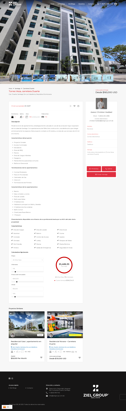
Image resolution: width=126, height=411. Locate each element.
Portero (16, 248)
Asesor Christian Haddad (101, 112)
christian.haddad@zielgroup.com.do (101, 121)
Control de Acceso (42, 237)
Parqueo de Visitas (65, 240)
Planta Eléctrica (64, 244)
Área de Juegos (18, 230)
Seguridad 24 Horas (65, 248)
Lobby (38, 240)
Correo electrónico (92, 134)
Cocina (61, 233)
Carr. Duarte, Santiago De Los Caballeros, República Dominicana (24, 348)
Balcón (38, 233)
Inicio (52, 4)
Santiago (17, 88)
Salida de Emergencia (43, 248)
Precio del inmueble (18, 274)
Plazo (13, 256)
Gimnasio (16, 240)
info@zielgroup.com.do (57, 396)
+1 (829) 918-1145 (106, 4)
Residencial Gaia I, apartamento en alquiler (26, 342)
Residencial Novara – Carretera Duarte (62, 342)
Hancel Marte (20, 335)
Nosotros (82, 4)
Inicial (13, 284)
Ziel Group (57, 336)
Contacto (91, 4)
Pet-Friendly (17, 244)
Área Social (63, 230)
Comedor (16, 237)
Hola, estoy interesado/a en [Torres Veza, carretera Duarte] (101, 157)
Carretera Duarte (28, 88)
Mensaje (89, 149)
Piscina (38, 244)
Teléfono (89, 142)
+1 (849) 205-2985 (104, 116)
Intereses (14, 264)
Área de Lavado (41, 230)
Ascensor (16, 233)
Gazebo (62, 237)
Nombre (89, 126)
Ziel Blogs (71, 4)
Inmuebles (61, 4)
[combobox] (27, 260)
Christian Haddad (59, 334)
